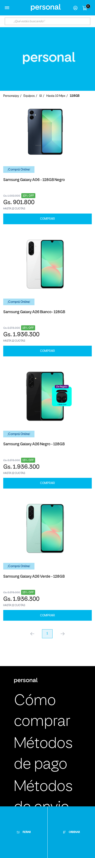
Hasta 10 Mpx (55, 96)
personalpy (11, 96)
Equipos (29, 96)
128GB (74, 96)
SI (40, 96)
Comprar (47, 219)
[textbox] (47, 21)
